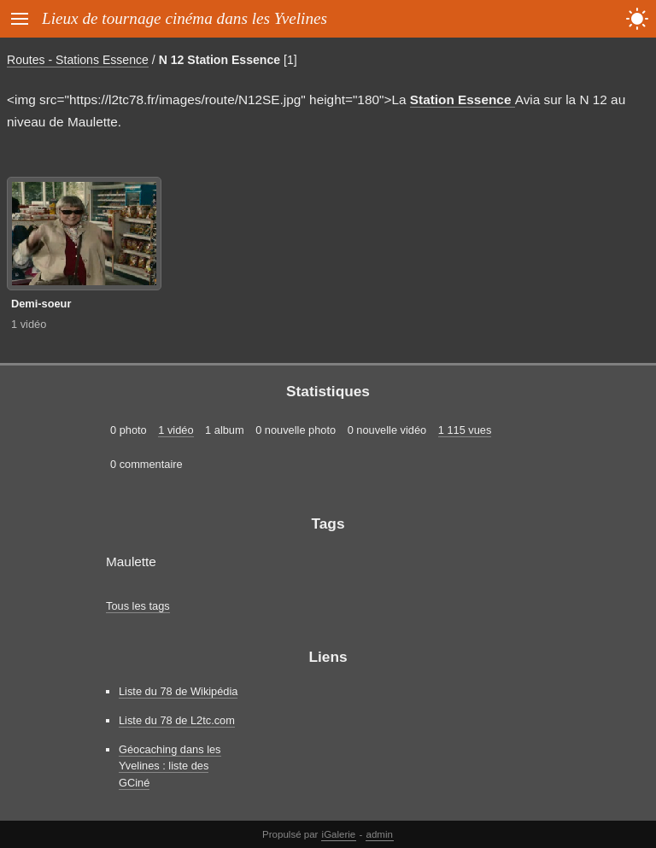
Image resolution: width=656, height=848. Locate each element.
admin (379, 834)
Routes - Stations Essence (78, 60)
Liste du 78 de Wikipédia (178, 691)
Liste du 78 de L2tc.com (177, 720)
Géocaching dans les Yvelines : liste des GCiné (170, 765)
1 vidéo (28, 324)
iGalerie (339, 834)
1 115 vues (465, 430)
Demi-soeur (41, 303)
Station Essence (462, 99)
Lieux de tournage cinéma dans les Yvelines (184, 18)
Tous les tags (138, 605)
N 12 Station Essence (219, 60)
